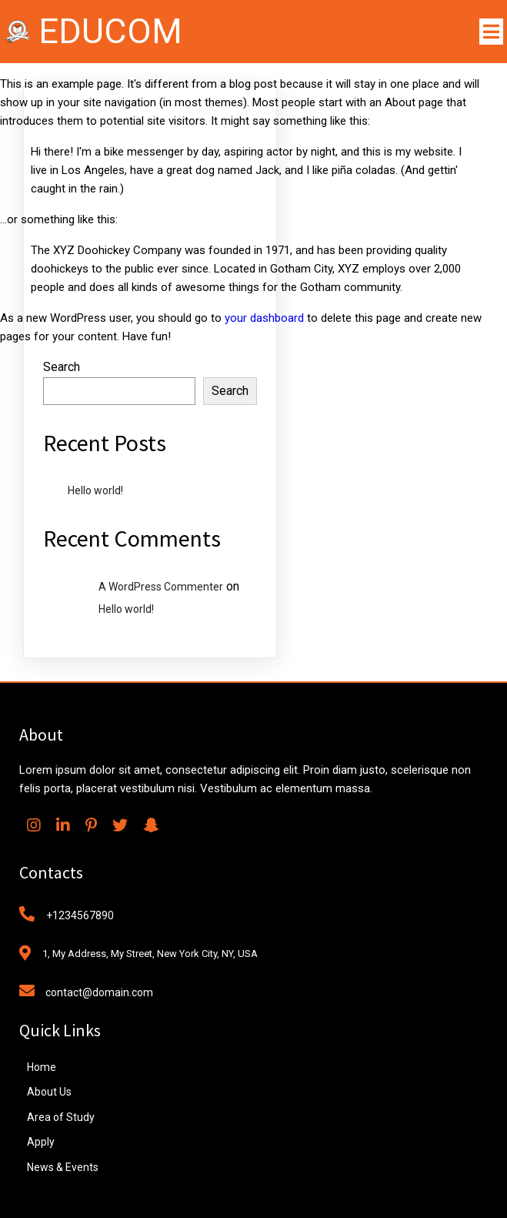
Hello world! (95, 490)
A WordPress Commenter (160, 587)
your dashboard (264, 318)
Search (61, 367)
